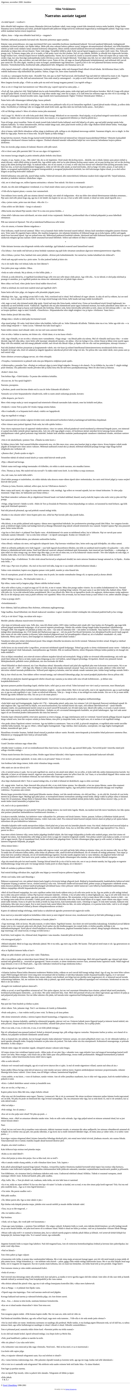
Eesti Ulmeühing (10, 1385)
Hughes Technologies (71, 1389)
